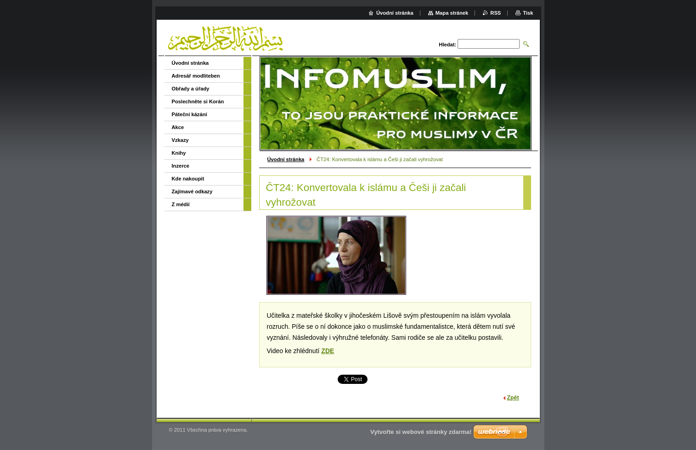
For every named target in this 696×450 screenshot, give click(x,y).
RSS (495, 13)
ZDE (327, 350)
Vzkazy (180, 140)
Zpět (513, 397)
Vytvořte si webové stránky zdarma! (421, 431)
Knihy (179, 153)
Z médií (181, 204)
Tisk (528, 13)
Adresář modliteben (196, 76)
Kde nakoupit (188, 178)
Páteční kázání (189, 114)
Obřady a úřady (190, 88)
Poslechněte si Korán (198, 101)
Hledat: (447, 44)
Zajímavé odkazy (192, 191)
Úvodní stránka (286, 159)
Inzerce (181, 166)
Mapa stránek (452, 13)
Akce (178, 127)
